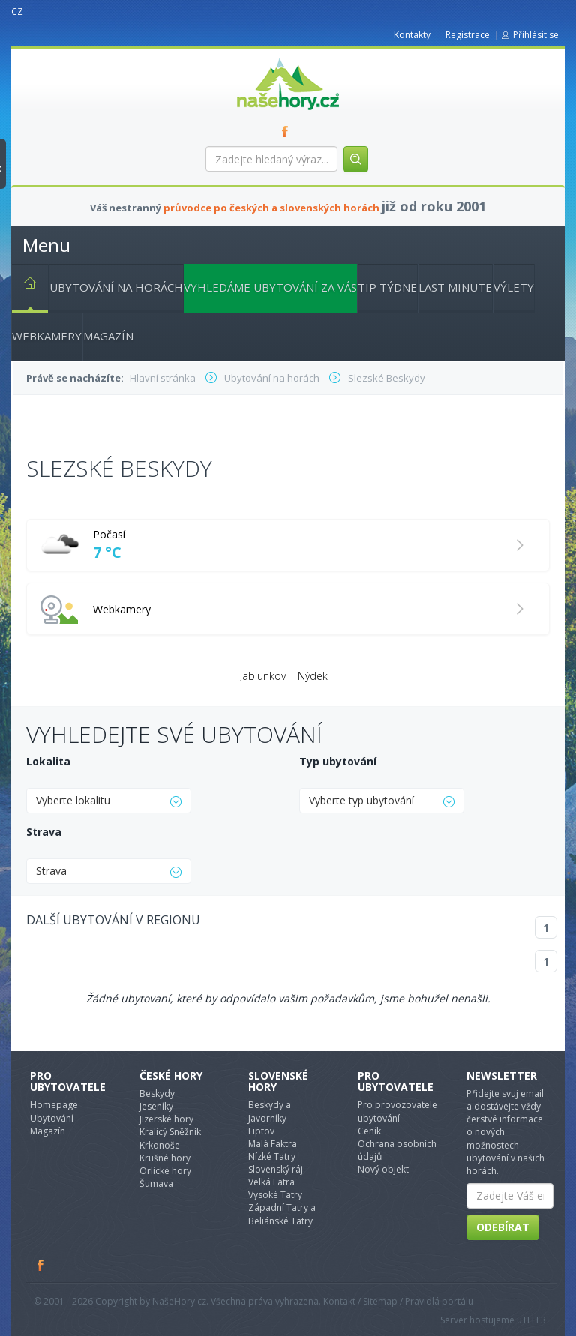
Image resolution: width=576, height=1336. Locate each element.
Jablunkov (263, 676)
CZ (17, 11)
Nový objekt (383, 1169)
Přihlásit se (536, 34)
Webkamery (47, 335)
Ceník (369, 1131)
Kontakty (412, 34)
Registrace (468, 34)
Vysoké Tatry (275, 1194)
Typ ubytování (337, 761)
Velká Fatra (271, 1182)
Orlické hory (165, 1170)
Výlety (514, 287)
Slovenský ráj (275, 1169)
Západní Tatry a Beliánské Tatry (282, 1214)
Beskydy (157, 1093)
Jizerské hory (167, 1119)
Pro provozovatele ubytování (397, 1111)
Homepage (54, 1104)
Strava (44, 832)
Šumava (156, 1183)
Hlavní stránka (24, 286)
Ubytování (52, 1118)
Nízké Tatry (272, 1156)
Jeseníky (156, 1106)
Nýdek (313, 676)
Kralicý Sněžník (170, 1131)
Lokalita (48, 761)
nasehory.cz (261, 58)
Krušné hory (165, 1158)
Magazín (108, 335)
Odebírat (503, 1227)
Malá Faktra (272, 1143)
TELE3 (534, 1320)
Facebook (41, 1265)
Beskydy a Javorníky (269, 1111)
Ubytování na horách (116, 287)
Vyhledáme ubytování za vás (270, 287)
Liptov (261, 1131)
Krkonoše (160, 1145)
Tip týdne (387, 287)
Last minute (455, 287)
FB (288, 131)
